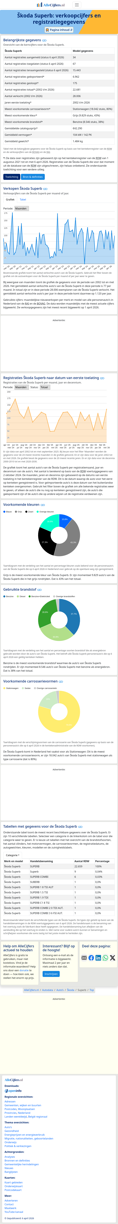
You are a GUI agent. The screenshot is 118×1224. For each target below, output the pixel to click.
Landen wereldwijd (16, 1116)
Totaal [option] (44, 387)
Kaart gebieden (14, 1182)
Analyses (10, 1156)
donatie (23, 970)
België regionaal (37, 1116)
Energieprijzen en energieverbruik (25, 1134)
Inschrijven (51, 974)
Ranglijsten (11, 1172)
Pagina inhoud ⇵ (59, 30)
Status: (34, 387)
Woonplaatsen (26, 1109)
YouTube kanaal (14, 1212)
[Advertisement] (59, 347)
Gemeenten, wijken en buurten (23, 1105)
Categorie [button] (11, 855)
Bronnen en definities (17, 1160)
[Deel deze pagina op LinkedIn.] (98, 958)
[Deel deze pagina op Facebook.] (91, 958)
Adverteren (11, 1200)
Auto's (8, 1127)
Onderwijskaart (14, 1186)
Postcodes (11, 1109)
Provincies (10, 1113)
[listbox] (22, 208)
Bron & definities (33, 177)
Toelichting (11, 177)
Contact (9, 1204)
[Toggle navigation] (76, 5)
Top (92, 990)
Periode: (8, 208)
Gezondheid (12, 1131)
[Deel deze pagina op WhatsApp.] (105, 958)
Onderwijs (10, 1142)
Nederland (24, 1113)
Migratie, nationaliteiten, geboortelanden (29, 1138)
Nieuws (9, 1168)
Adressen (10, 1101)
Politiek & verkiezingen (18, 1146)
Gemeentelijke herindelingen (22, 1164)
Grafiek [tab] (10, 199)
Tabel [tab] (23, 199)
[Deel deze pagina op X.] (112, 958)
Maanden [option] (20, 208)
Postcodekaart (13, 1190)
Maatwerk (10, 1208)
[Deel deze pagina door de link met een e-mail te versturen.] (84, 958)
